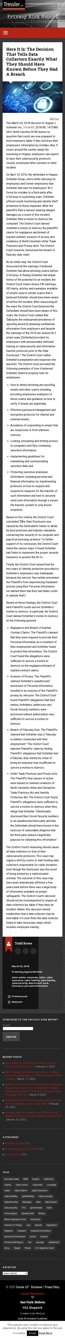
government (36, 1208)
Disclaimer (37, 1287)
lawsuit (38, 1225)
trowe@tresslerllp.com (33, 951)
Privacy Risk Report (32, 17)
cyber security (45, 1196)
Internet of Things (13, 1225)
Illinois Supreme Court (15, 1219)
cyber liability (31, 980)
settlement (54, 1242)
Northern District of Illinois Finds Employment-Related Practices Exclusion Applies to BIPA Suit (33, 1114)
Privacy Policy (52, 1287)
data (38, 1202)
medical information (41, 1231)
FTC (24, 1208)
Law (28, 1225)
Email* (18, 1027)
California (48, 1179)
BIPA (25, 1179)
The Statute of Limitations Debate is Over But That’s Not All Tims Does (31, 1065)
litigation (9, 1231)
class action (18, 977)
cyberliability (48, 980)
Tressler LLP (22, 1287)
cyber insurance (39, 1190)
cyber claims (21, 1190)
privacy (44, 1236)
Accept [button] (32, 1333)
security (40, 1242)
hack (46, 983)
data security (11, 1208)
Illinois (42, 1213)
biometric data (12, 1179)
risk (29, 1242)
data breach (35, 983)
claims (8, 1185)
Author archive (18, 951)
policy (33, 1236)
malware (22, 1231)
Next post (17, 1001)
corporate (32, 977)
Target (17, 1248)
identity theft (28, 1213)
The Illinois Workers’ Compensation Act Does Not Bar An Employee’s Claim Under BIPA (33, 1102)
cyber (42, 977)
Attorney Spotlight (15, 1143)
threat (28, 1248)
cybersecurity (19, 983)
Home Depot (11, 1213)
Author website (26, 951)
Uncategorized (13, 1154)
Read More (45, 1333)
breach (35, 1179)
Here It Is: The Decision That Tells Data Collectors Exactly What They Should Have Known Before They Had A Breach (32, 61)
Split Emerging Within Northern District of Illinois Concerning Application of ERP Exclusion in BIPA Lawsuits (33, 1076)
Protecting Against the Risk (27, 971)
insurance (17, 985)
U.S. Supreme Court (44, 1248)
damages (27, 1202)
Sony (7, 1248)
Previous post (19, 996)
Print (54, 119)
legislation (52, 1225)
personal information (36, 985)
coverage (51, 1185)
